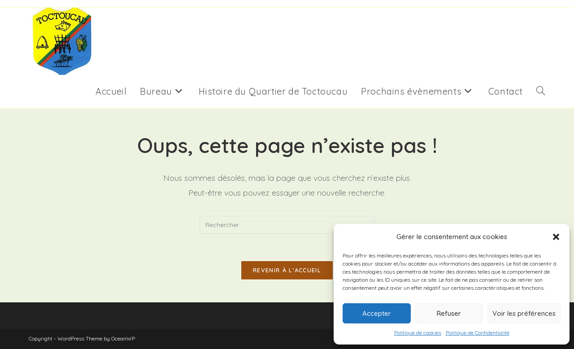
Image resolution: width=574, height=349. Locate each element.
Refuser (449, 313)
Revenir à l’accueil (287, 270)
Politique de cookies (417, 332)
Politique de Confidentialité (477, 332)
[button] (556, 236)
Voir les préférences (524, 313)
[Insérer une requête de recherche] (287, 225)
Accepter (376, 313)
